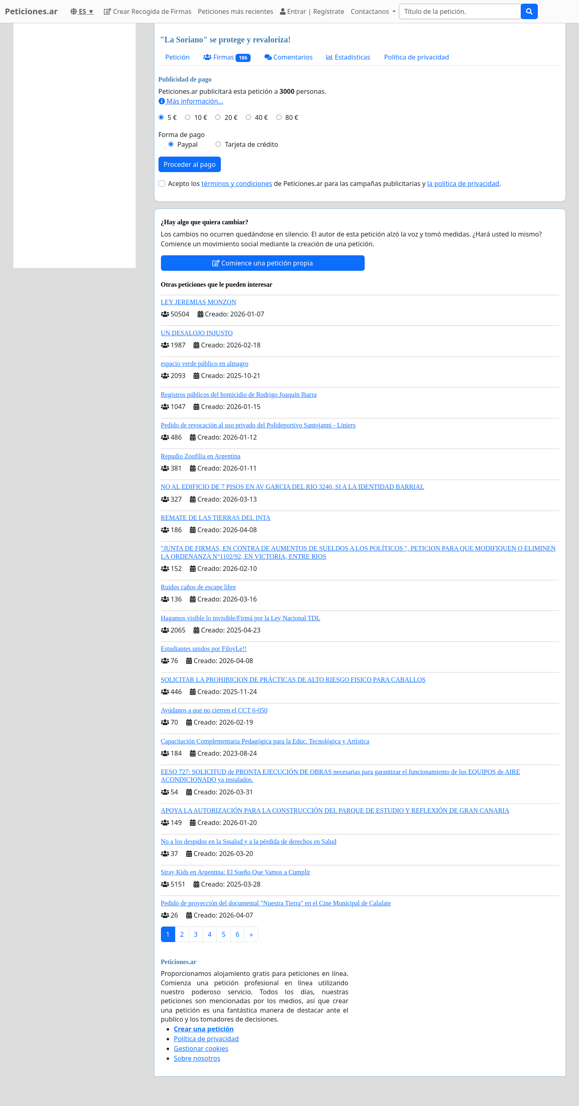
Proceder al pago (190, 164)
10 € (200, 117)
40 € (261, 117)
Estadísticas (348, 57)
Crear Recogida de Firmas (147, 11)
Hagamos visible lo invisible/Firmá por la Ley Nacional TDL (241, 618)
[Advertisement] (74, 145)
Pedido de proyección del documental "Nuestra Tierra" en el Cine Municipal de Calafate (276, 903)
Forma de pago (182, 134)
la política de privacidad (463, 183)
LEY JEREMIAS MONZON (198, 302)
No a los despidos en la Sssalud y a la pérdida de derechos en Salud (249, 841)
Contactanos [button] (371, 11)
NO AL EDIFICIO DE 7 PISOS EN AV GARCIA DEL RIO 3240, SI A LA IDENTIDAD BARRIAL (293, 486)
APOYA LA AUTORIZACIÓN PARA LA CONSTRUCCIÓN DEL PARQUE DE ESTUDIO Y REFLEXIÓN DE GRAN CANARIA (335, 810)
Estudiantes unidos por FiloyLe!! (204, 648)
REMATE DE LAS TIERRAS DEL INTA (216, 517)
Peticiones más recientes (235, 11)
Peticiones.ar (31, 11)
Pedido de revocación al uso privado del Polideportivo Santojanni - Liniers (258, 425)
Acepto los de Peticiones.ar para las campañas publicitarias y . (334, 183)
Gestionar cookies (201, 1048)
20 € (231, 117)
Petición (177, 57)
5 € (171, 117)
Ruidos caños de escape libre (198, 587)
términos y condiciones (237, 183)
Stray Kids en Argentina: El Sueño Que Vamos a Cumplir (235, 872)
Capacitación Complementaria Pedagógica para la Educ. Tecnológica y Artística (265, 741)
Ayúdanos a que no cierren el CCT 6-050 (214, 710)
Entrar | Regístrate (312, 11)
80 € (291, 117)
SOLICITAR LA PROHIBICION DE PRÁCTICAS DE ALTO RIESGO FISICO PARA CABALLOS (293, 679)
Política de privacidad (416, 57)
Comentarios (288, 57)
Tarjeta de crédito (251, 144)
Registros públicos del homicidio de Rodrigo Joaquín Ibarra (239, 394)
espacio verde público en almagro (205, 363)
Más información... (191, 101)
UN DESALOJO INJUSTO (197, 333)
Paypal (187, 144)
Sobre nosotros (197, 1058)
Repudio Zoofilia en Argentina (201, 456)
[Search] (460, 11)
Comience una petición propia (262, 263)
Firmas (226, 57)
